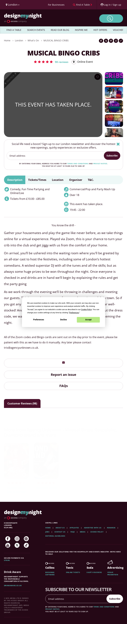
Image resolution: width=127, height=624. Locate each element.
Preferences (38, 320)
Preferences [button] (74, 312)
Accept (88, 320)
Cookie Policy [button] (86, 309)
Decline (63, 320)
